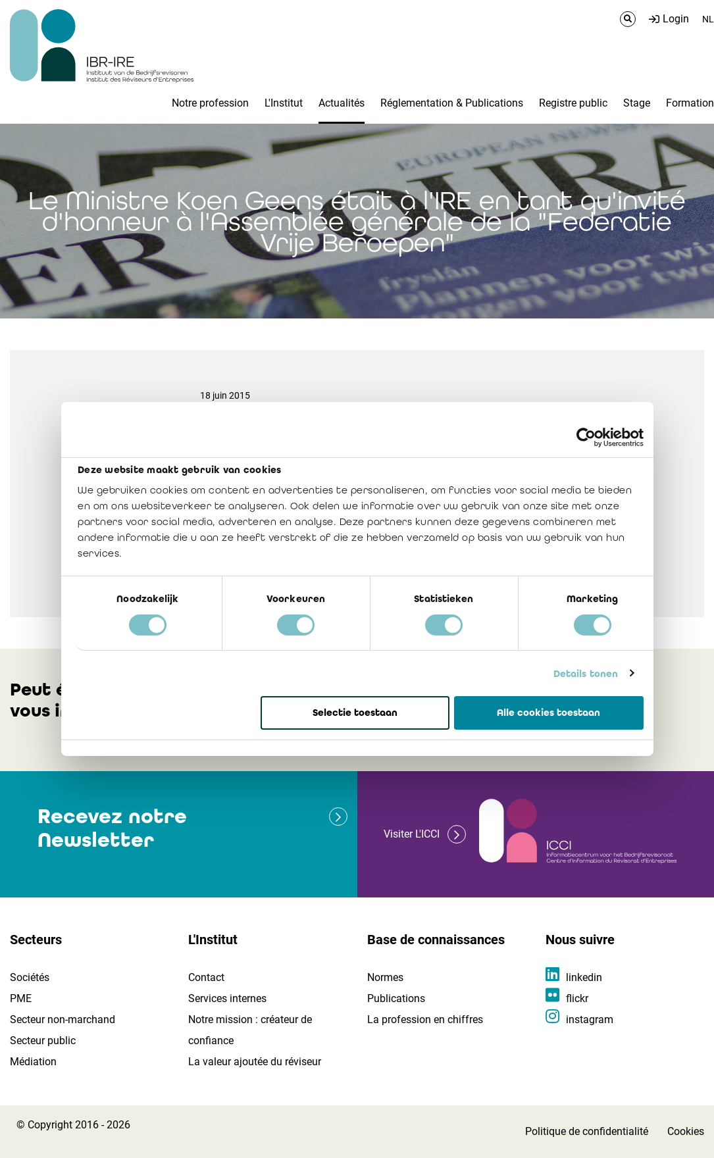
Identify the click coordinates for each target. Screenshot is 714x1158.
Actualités (342, 103)
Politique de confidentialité (586, 1131)
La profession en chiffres (425, 1019)
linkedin (584, 977)
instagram (589, 1019)
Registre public (573, 103)
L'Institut (284, 103)
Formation (690, 103)
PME (21, 998)
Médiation (33, 1061)
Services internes (227, 998)
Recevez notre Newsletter (112, 828)
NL (708, 19)
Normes (385, 977)
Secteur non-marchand (62, 1019)
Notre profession (210, 103)
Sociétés (29, 977)
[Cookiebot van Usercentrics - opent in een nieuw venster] (586, 437)
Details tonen (585, 673)
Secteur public (43, 1040)
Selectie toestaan (355, 712)
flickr (577, 998)
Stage (636, 103)
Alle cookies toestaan (548, 712)
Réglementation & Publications (451, 103)
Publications (396, 998)
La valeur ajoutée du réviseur (254, 1061)
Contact (206, 977)
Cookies (685, 1131)
